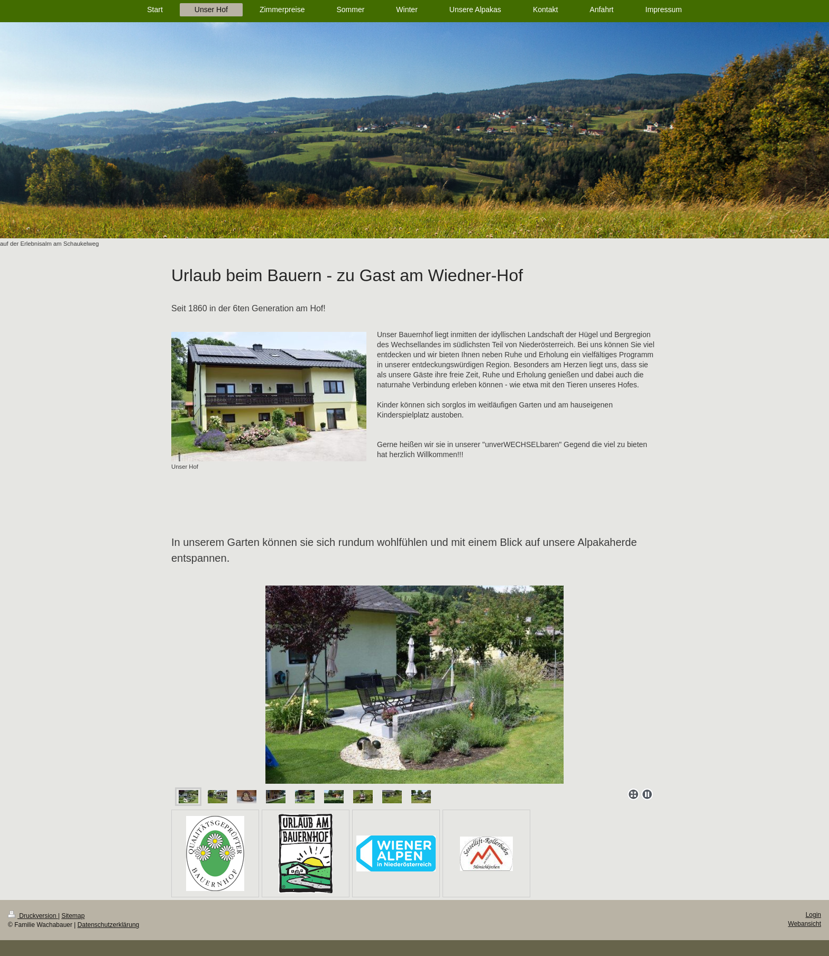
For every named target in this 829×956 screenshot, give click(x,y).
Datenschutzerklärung (109, 925)
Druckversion (33, 916)
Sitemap (73, 916)
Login (813, 914)
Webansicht (804, 923)
